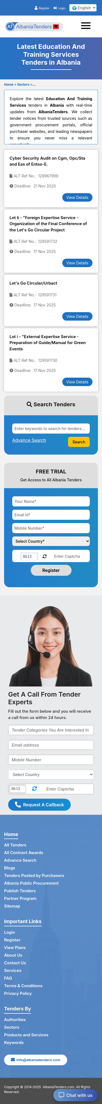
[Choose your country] (51, 541)
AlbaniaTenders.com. (59, 1087)
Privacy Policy (18, 993)
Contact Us (15, 962)
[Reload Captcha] (44, 556)
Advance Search (20, 860)
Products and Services (26, 1034)
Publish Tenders (20, 890)
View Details (77, 197)
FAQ (8, 978)
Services (12, 970)
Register (42, 8)
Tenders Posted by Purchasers (34, 875)
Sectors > (24, 84)
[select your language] (83, 7)
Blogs (9, 867)
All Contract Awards (23, 852)
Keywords (14, 1042)
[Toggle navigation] (87, 26)
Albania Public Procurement (31, 883)
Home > (10, 84)
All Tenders (15, 845)
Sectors (11, 1027)
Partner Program (20, 898)
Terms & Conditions (23, 985)
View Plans (15, 947)
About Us (13, 955)
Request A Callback (39, 805)
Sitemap (12, 906)
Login (59, 8)
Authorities (15, 1019)
